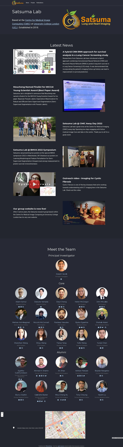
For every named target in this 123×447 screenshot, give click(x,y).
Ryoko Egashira (81, 322)
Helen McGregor (82, 302)
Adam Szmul (21, 302)
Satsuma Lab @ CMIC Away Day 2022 (82, 123)
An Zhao (61, 371)
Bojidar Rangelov (102, 371)
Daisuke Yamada (41, 302)
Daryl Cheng (61, 302)
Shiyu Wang (41, 343)
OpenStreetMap (119, 437)
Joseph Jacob (61, 274)
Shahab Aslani (102, 322)
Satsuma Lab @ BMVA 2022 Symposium (34, 150)
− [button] (2, 415)
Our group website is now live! (29, 209)
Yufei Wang (82, 343)
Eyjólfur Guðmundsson (21, 372)
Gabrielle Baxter (41, 395)
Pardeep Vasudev (61, 322)
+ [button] (2, 413)
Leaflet (113, 437)
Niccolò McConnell (41, 322)
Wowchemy (49, 446)
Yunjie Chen (102, 343)
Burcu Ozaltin (21, 395)
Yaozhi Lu (102, 395)
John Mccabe (102, 302)
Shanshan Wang (21, 343)
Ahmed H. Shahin (41, 371)
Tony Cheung (81, 395)
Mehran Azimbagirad (21, 322)
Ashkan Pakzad (81, 371)
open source (61, 446)
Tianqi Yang (61, 343)
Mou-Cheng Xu (61, 395)
